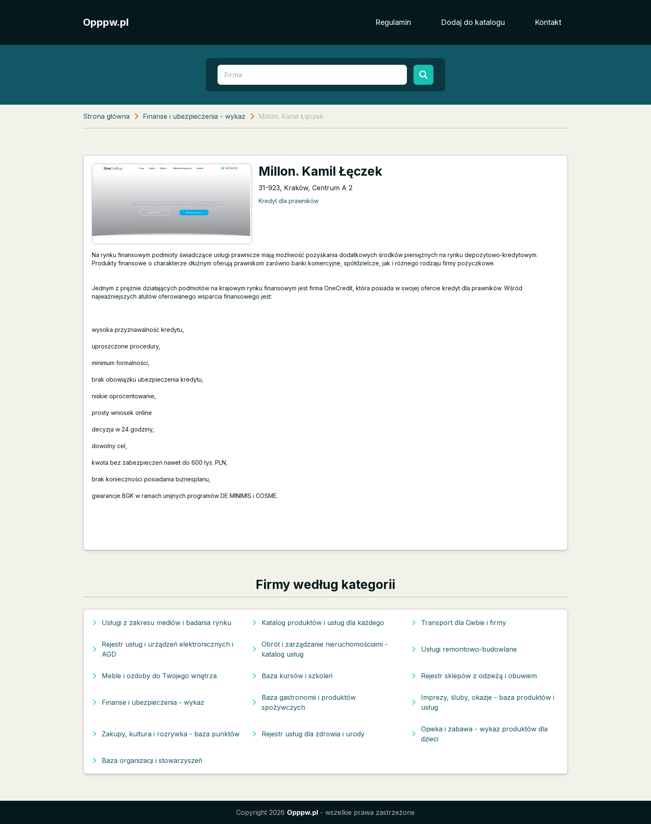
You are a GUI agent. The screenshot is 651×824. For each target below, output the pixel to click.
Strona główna (106, 116)
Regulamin (393, 22)
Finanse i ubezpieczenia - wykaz (194, 116)
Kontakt (548, 22)
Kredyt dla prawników (288, 200)
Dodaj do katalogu (473, 22)
